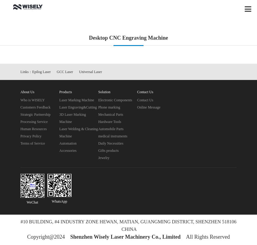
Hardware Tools (109, 122)
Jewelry (103, 158)
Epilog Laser (41, 72)
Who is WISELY (32, 100)
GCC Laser (65, 72)
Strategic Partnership (35, 114)
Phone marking (109, 107)
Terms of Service (32, 143)
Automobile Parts (110, 129)
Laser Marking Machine (76, 100)
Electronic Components (115, 100)
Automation (68, 143)
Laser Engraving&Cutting (78, 107)
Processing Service (34, 122)
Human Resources (33, 129)
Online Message (149, 107)
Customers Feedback (35, 107)
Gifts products (108, 151)
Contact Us (145, 100)
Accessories (68, 151)
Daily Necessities (110, 143)
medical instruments (112, 136)
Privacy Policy (30, 136)
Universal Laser (90, 72)
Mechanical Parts (110, 114)
